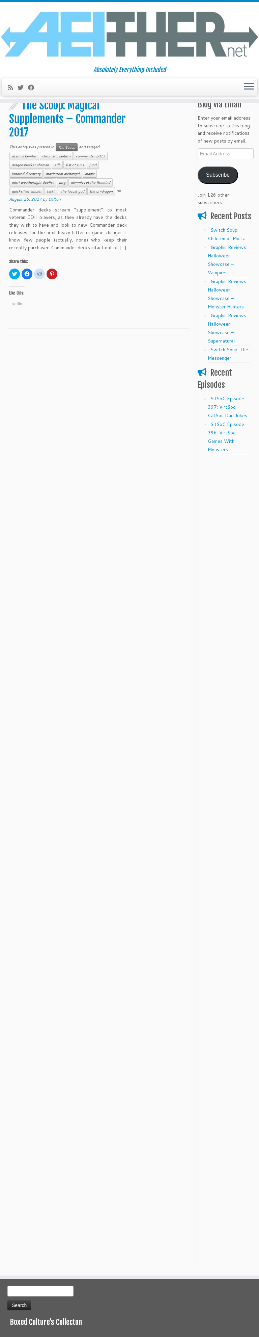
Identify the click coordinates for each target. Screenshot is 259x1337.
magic (89, 173)
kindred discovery (26, 173)
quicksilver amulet (26, 191)
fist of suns (75, 164)
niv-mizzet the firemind (90, 182)
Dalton (54, 199)
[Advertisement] (225, 559)
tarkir (51, 191)
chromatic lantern (56, 156)
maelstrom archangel (63, 173)
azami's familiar (24, 156)
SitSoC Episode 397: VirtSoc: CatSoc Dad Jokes (227, 407)
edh (57, 164)
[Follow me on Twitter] (23, 87)
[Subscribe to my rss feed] (13, 87)
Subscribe (218, 175)
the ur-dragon (101, 191)
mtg (62, 182)
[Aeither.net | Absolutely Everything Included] (129, 34)
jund (92, 164)
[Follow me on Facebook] (33, 87)
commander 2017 (90, 156)
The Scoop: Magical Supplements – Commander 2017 (67, 119)
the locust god (72, 191)
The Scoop (66, 147)
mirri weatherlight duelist (33, 182)
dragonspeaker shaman (30, 164)
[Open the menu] (249, 87)
